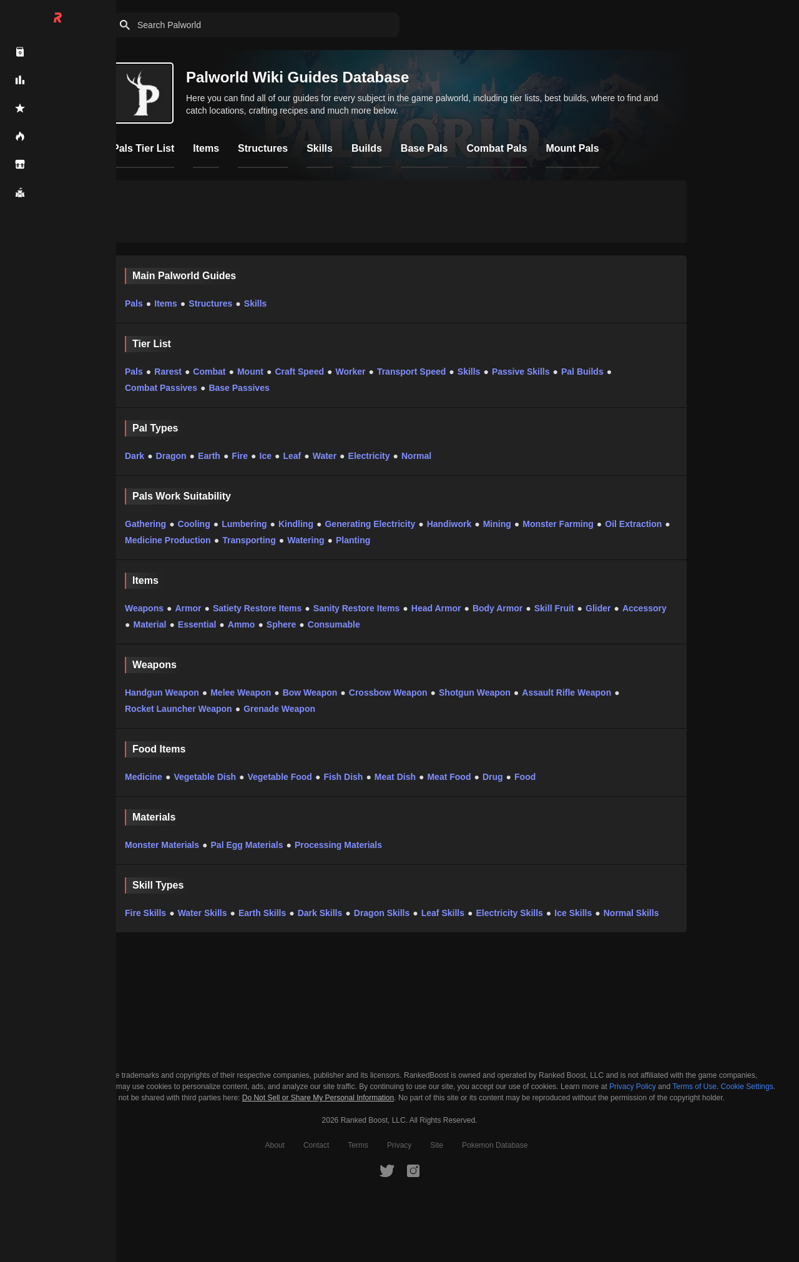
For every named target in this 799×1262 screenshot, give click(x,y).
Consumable (334, 624)
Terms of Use (694, 1086)
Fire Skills (145, 913)
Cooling (194, 524)
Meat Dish (395, 777)
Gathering (145, 524)
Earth (209, 456)
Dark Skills (320, 913)
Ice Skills (573, 913)
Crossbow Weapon (388, 693)
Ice (266, 456)
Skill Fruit (554, 608)
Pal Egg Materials (247, 845)
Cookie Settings (747, 1086)
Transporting (249, 540)
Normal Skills (631, 913)
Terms (358, 1145)
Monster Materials (162, 845)
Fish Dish (343, 777)
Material (149, 624)
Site (436, 1145)
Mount (250, 372)
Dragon (171, 456)
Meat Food (449, 777)
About (275, 1145)
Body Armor (497, 608)
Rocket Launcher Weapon (178, 709)
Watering (305, 540)
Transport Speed (411, 372)
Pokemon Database (494, 1145)
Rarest (168, 372)
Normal (416, 456)
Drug (493, 777)
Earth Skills (262, 913)
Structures (210, 303)
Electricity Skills (509, 913)
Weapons (144, 608)
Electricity (369, 456)
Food (525, 777)
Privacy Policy (632, 1086)
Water (324, 456)
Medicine (143, 777)
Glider (598, 608)
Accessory (644, 608)
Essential (197, 624)
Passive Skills (521, 372)
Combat (209, 372)
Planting (353, 540)
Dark (134, 456)
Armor (188, 608)
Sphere (281, 624)
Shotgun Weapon (475, 693)
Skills (255, 303)
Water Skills (202, 913)
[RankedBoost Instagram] (413, 1170)
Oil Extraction (633, 524)
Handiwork (449, 524)
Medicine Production (168, 540)
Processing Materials (338, 845)
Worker (350, 372)
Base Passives (238, 388)
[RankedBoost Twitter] (387, 1170)
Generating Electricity (370, 524)
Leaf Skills (442, 913)
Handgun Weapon (162, 693)
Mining (497, 524)
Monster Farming (558, 524)
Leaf (292, 456)
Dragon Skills (381, 913)
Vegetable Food (279, 777)
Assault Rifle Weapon (566, 693)
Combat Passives (161, 388)
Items (165, 303)
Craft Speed (299, 372)
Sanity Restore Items (356, 608)
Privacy (399, 1145)
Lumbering (244, 524)
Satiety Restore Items (257, 608)
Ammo (241, 624)
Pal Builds (582, 372)
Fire (240, 456)
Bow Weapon (310, 693)
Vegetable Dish (205, 777)
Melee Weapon (240, 693)
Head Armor (436, 608)
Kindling (295, 524)
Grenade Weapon (279, 709)
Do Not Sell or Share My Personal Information (318, 1098)
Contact (316, 1145)
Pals (134, 303)
